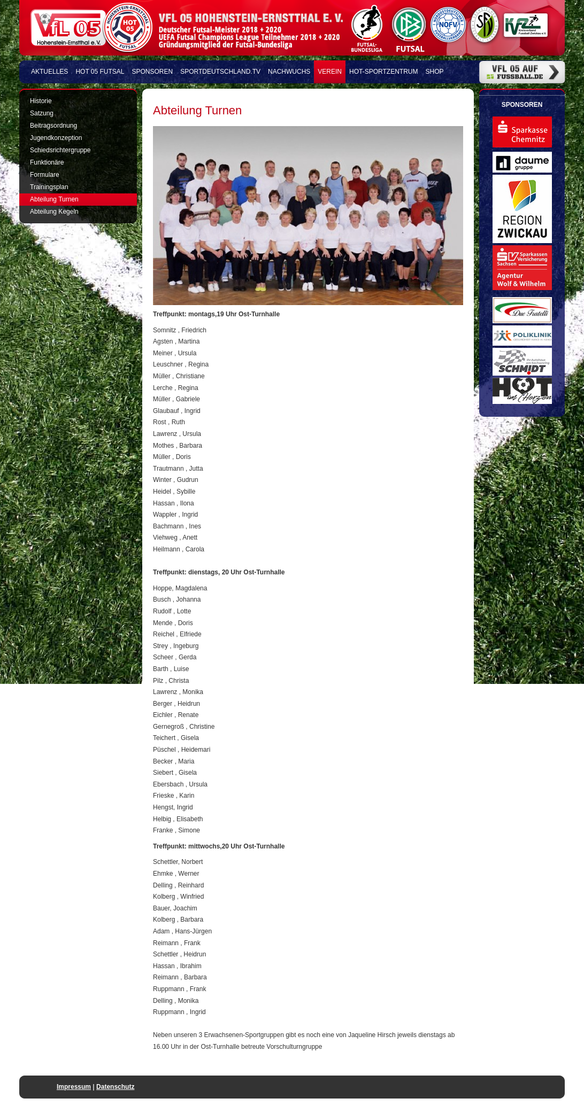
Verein (330, 71)
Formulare (44, 174)
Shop (435, 71)
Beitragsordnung (53, 125)
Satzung (41, 113)
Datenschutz (115, 1087)
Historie (41, 101)
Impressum (74, 1087)
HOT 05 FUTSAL (99, 71)
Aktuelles (49, 71)
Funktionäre (47, 162)
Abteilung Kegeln (54, 211)
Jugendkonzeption (56, 138)
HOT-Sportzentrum (383, 71)
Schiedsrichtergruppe (60, 150)
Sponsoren (152, 71)
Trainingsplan (49, 187)
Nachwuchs (289, 71)
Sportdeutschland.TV (220, 71)
